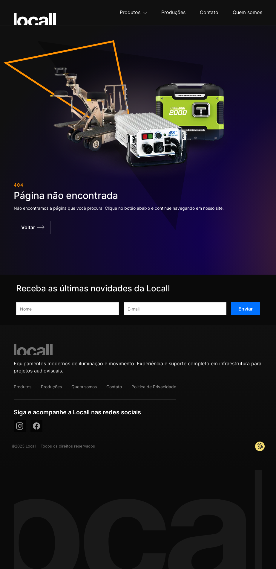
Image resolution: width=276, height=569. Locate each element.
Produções (51, 386)
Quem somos (84, 386)
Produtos (22, 386)
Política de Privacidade (153, 386)
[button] (133, 12)
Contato (114, 386)
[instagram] (20, 426)
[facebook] (36, 426)
